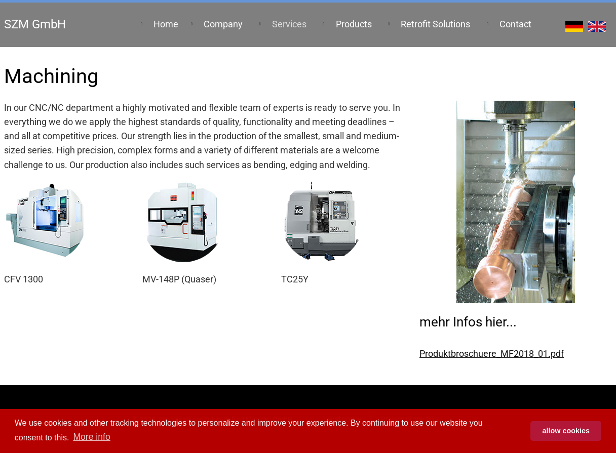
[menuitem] (165, 25)
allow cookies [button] (566, 431)
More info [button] (91, 437)
